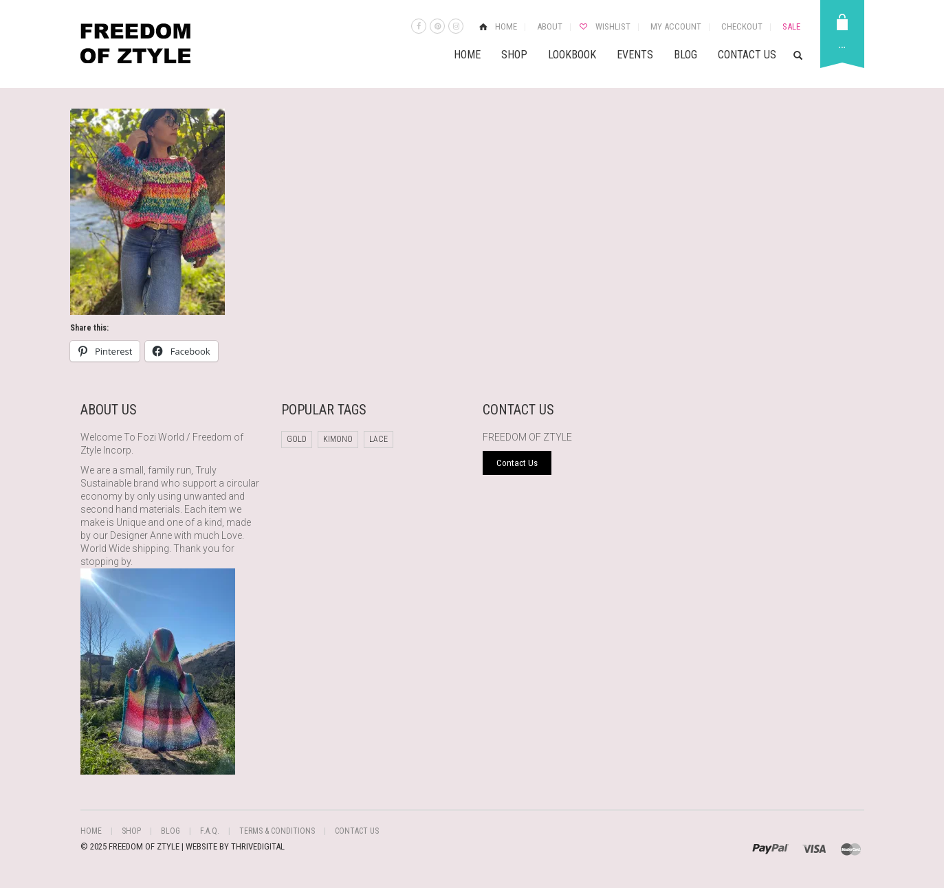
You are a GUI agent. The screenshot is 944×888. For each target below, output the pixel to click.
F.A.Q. (209, 831)
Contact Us (747, 54)
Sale (791, 26)
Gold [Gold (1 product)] (297, 439)
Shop (514, 54)
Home (506, 26)
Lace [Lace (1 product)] (378, 439)
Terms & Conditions (277, 831)
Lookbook (572, 54)
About (549, 26)
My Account (675, 26)
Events (635, 54)
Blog (685, 54)
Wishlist (612, 26)
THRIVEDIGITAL (258, 846)
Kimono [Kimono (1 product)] (338, 439)
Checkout (741, 26)
